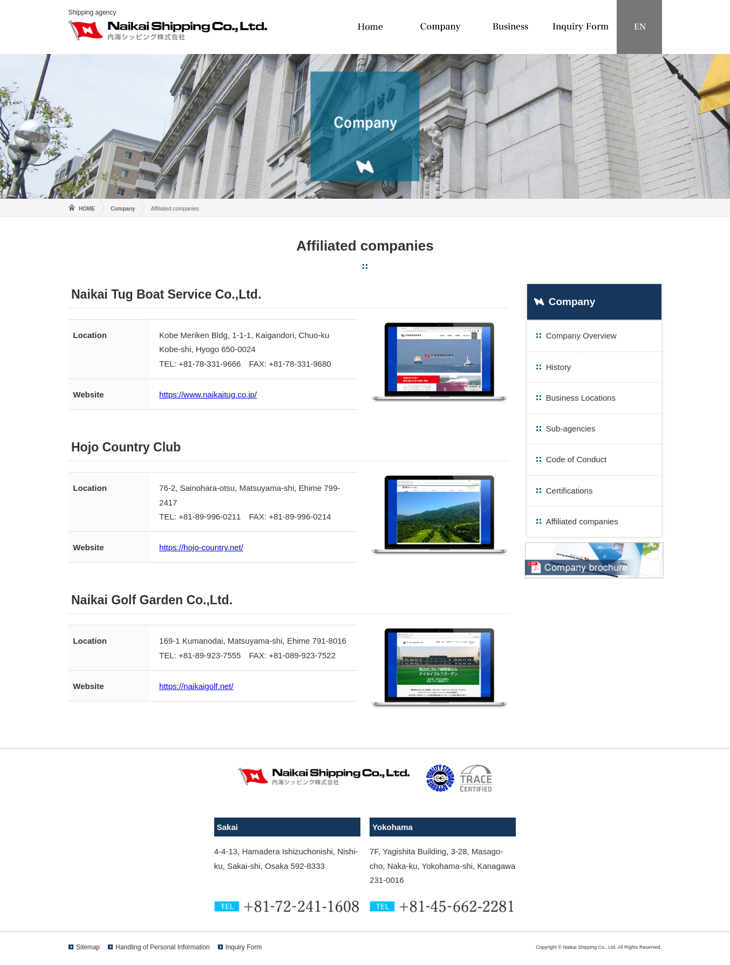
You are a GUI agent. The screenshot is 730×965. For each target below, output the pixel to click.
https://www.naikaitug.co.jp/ (208, 394)
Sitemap (88, 947)
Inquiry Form (244, 947)
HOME (87, 209)
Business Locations (581, 397)
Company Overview (581, 335)
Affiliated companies (582, 521)
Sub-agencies (571, 428)
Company (123, 209)
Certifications (569, 490)
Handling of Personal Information (162, 947)
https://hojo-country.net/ (201, 547)
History (558, 367)
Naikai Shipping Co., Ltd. (168, 30)
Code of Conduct (576, 459)
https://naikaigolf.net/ (196, 686)
